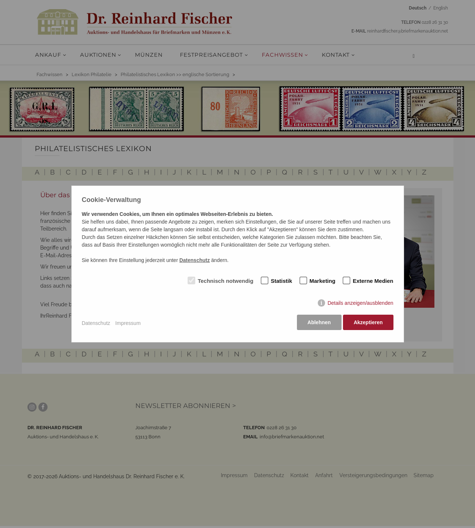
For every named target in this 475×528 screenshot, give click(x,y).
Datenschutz (96, 323)
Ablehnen (318, 323)
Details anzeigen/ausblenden (360, 304)
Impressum (127, 323)
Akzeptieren (368, 323)
